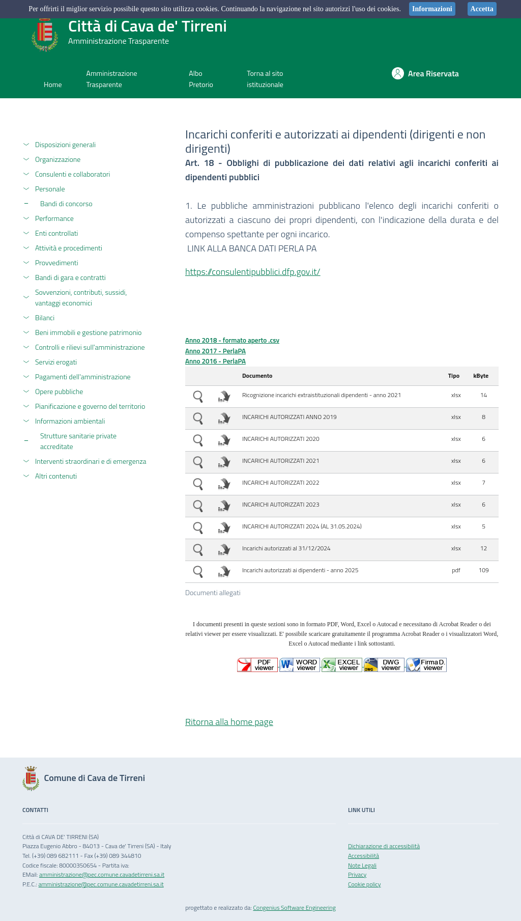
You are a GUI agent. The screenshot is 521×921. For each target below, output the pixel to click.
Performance (54, 218)
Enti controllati (56, 233)
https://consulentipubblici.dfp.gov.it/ (253, 271)
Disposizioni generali (65, 144)
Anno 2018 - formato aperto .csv (232, 340)
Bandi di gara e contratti (70, 277)
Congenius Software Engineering (294, 907)
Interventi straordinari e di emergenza (91, 461)
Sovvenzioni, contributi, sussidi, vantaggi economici (81, 297)
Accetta (482, 9)
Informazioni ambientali (70, 420)
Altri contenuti (56, 475)
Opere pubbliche (59, 391)
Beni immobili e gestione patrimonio (88, 332)
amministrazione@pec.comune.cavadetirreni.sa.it (101, 874)
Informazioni (432, 9)
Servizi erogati (56, 361)
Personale (50, 188)
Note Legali (362, 865)
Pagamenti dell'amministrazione (83, 376)
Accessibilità (363, 855)
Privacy (357, 874)
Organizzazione (57, 159)
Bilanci (44, 317)
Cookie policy (364, 884)
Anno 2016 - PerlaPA (215, 361)
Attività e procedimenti (68, 247)
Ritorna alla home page (229, 722)
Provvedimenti (56, 262)
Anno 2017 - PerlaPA (215, 351)
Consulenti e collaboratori (72, 174)
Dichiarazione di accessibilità (384, 846)
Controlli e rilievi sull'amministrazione (90, 347)
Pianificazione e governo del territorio (90, 406)
